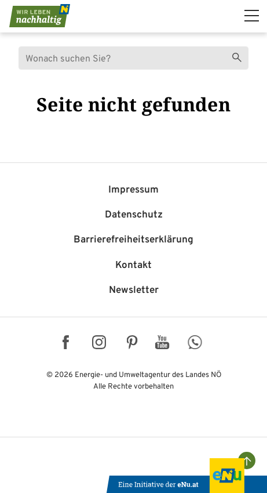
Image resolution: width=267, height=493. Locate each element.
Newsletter (134, 290)
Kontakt (133, 265)
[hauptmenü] (252, 15)
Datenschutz (134, 215)
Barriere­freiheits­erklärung (133, 240)
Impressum (133, 190)
